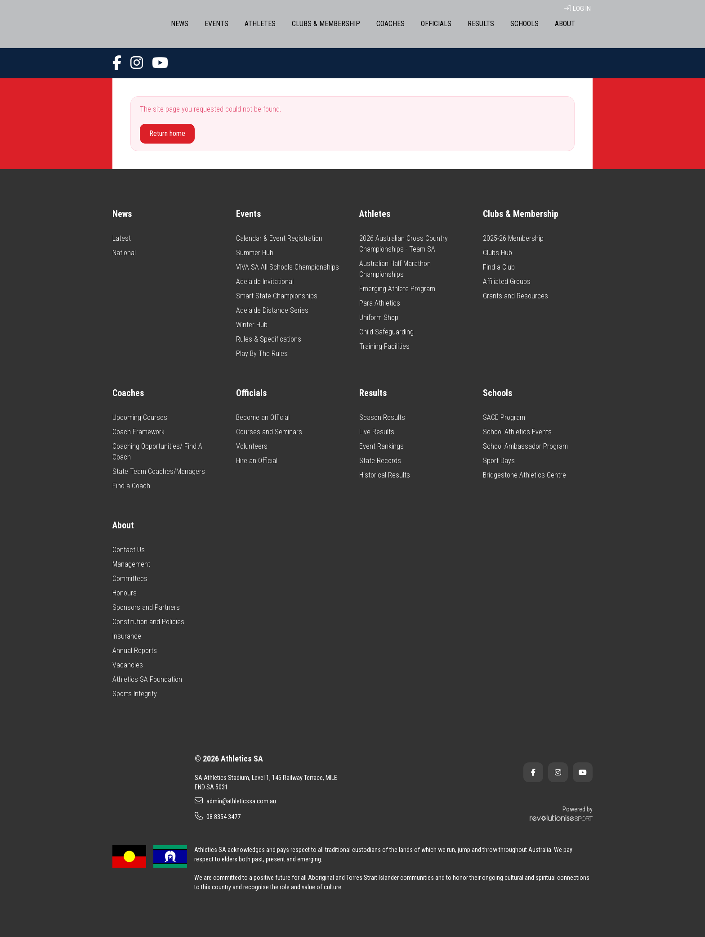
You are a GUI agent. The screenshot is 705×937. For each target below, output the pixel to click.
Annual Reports (134, 650)
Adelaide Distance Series (272, 310)
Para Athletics (379, 303)
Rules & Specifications (268, 339)
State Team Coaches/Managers (158, 471)
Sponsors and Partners (146, 607)
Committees (129, 578)
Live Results (376, 432)
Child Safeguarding (386, 332)
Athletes (260, 23)
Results (481, 23)
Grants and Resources (515, 296)
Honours (124, 593)
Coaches (390, 23)
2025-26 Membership (513, 238)
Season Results (382, 417)
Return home (167, 133)
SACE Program (504, 417)
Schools (524, 23)
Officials (436, 23)
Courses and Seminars (269, 432)
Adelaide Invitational (265, 281)
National (124, 252)
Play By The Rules (262, 353)
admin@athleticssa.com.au (235, 801)
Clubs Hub (497, 252)
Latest (121, 238)
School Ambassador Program (525, 446)
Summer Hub (254, 252)
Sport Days (499, 460)
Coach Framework (138, 432)
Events (216, 23)
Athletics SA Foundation (147, 679)
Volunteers (252, 446)
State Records (380, 460)
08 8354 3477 (218, 816)
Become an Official (263, 417)
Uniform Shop (378, 317)
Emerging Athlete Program (397, 288)
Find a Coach (131, 486)
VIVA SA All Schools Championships (287, 267)
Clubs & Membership (326, 23)
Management (131, 564)
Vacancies (127, 665)
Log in (577, 9)
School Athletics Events (517, 432)
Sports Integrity (134, 693)
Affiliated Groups (507, 281)
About (565, 23)
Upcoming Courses (139, 417)
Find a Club (499, 267)
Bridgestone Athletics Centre (524, 475)
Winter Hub (252, 324)
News (179, 23)
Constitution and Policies (148, 621)
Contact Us (128, 549)
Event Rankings (381, 446)
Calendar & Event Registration (279, 238)
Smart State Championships (276, 296)
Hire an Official (256, 460)
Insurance (126, 636)
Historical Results (384, 475)
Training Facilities (384, 346)
